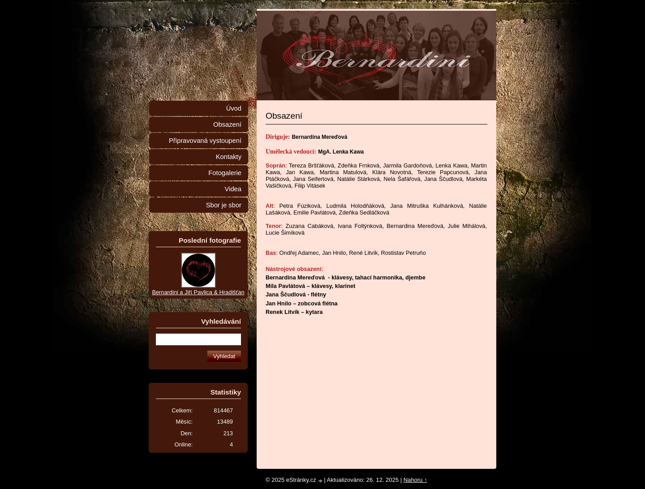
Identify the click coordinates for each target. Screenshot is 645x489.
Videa (233, 189)
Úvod (233, 108)
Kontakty (228, 156)
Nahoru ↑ (415, 479)
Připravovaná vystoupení (205, 140)
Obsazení (227, 124)
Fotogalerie (224, 172)
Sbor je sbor (223, 205)
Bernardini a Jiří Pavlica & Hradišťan (198, 292)
